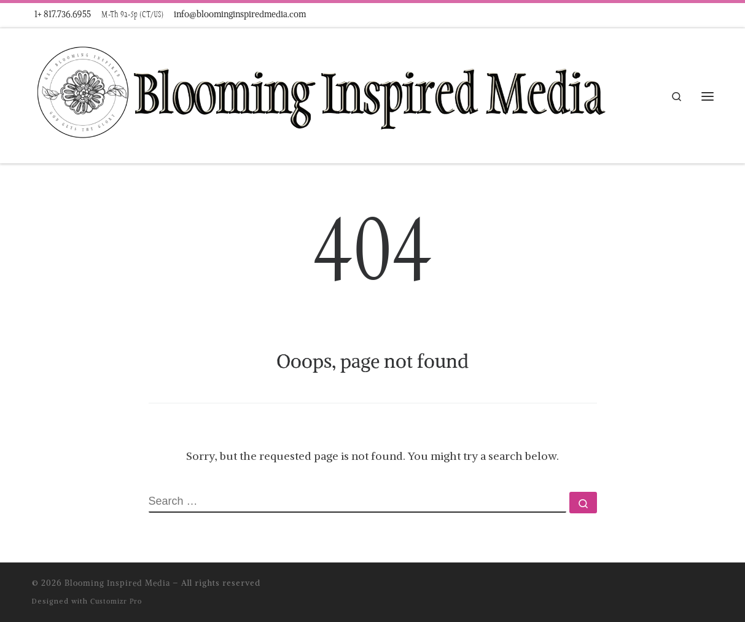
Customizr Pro (116, 601)
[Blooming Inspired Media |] (320, 93)
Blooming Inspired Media (117, 583)
